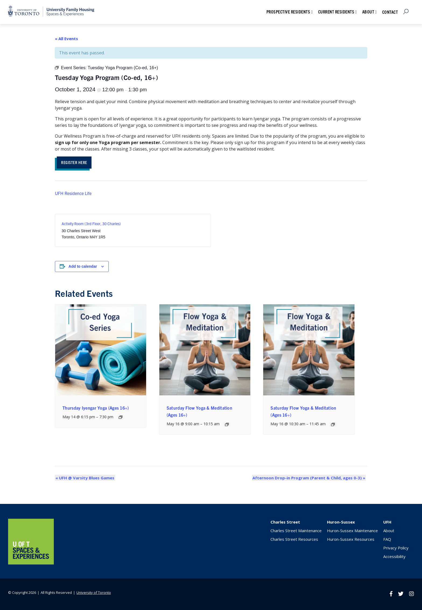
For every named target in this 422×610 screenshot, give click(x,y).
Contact (390, 12)
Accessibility (394, 557)
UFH (387, 522)
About (368, 11)
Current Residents (336, 11)
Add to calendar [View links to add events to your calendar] (83, 267)
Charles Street (285, 522)
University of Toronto (93, 592)
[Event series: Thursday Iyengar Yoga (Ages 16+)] (120, 417)
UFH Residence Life (73, 193)
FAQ (387, 539)
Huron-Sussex (341, 522)
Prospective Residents (288, 11)
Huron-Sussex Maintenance (352, 531)
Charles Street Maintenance (296, 531)
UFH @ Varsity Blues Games (84, 478)
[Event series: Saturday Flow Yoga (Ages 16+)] (227, 424)
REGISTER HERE (76, 162)
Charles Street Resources (294, 539)
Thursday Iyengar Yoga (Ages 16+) (95, 408)
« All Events (66, 38)
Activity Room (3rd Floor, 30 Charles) (91, 224)
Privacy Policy (396, 548)
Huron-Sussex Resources (350, 539)
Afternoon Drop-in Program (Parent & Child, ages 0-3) (309, 478)
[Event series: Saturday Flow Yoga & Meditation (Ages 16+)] (333, 424)
